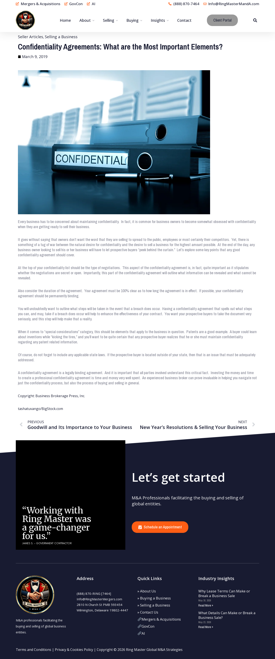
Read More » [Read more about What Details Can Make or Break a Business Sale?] (205, 627)
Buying (132, 20)
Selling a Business (61, 36)
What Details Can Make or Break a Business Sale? (227, 615)
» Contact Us (148, 612)
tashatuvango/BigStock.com (40, 408)
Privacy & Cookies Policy (74, 649)
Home (65, 20)
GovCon (146, 626)
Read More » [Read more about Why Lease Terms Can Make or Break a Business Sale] (205, 605)
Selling (108, 20)
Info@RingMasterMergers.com (99, 599)
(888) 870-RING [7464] (94, 593)
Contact (184, 20)
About (85, 20)
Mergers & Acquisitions (159, 619)
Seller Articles (30, 36)
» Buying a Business (154, 598)
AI (141, 633)
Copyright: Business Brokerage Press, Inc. (51, 396)
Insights (158, 20)
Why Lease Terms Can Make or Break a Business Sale (224, 593)
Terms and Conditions (33, 649)
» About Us (147, 591)
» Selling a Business (154, 605)
